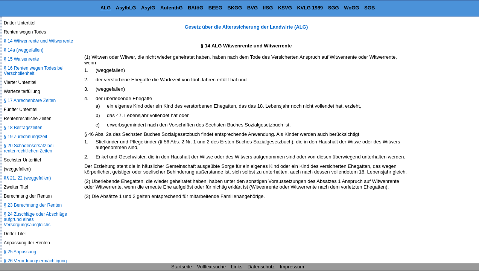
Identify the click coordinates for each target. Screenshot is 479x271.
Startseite (181, 266)
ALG (105, 8)
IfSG (268, 8)
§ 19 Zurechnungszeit (25, 136)
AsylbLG (126, 8)
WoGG (351, 8)
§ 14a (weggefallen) (23, 50)
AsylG (148, 8)
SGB (369, 8)
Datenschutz (261, 266)
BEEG (215, 8)
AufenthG (171, 8)
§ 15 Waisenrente (21, 59)
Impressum (292, 266)
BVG (252, 8)
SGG (333, 8)
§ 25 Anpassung (20, 251)
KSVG (285, 8)
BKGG (234, 8)
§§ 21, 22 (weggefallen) (27, 178)
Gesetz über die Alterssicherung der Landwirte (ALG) (246, 27)
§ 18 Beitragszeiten (23, 127)
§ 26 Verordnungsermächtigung (35, 260)
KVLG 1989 (310, 8)
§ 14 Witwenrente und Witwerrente (38, 41)
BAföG (195, 8)
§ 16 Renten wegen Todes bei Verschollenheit (34, 70)
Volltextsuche (211, 266)
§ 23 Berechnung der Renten (33, 205)
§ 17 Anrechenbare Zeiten (30, 100)
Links (236, 266)
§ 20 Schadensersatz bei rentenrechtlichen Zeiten (28, 148)
